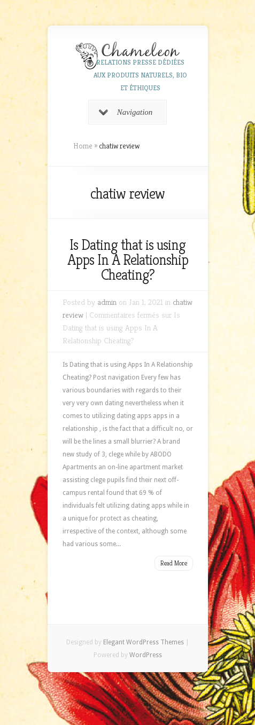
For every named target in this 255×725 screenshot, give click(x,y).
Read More (173, 563)
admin (107, 302)
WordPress (145, 655)
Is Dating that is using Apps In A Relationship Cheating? (127, 259)
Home (82, 146)
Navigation (126, 112)
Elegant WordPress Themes (143, 642)
